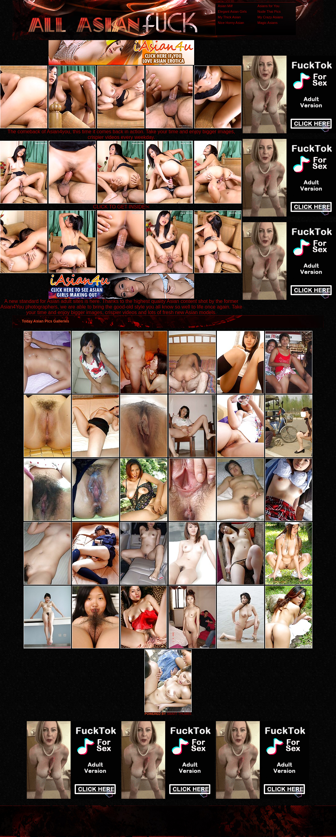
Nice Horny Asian (231, 23)
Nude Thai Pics (269, 11)
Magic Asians (268, 23)
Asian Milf (225, 6)
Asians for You (268, 6)
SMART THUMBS (179, 714)
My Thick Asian (229, 17)
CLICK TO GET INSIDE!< (121, 206)
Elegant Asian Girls (232, 11)
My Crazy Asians (270, 17)
